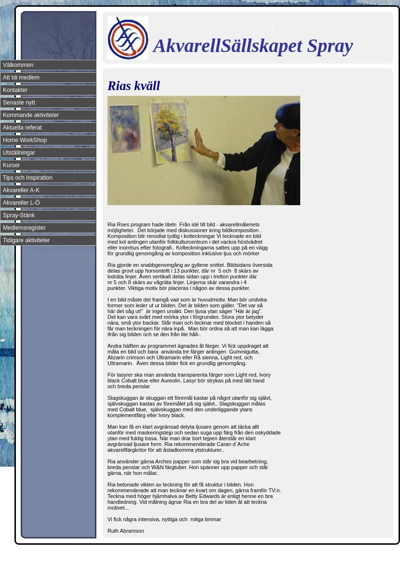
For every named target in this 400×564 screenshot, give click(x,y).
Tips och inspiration (28, 177)
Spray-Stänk (19, 215)
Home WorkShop (25, 140)
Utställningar (19, 152)
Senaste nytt (19, 102)
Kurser (11, 165)
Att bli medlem (21, 77)
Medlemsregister (24, 227)
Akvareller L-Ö (21, 202)
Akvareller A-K (21, 190)
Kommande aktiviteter (31, 115)
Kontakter (15, 90)
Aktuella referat (22, 127)
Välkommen (18, 65)
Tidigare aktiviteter (26, 240)
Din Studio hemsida (377, 556)
